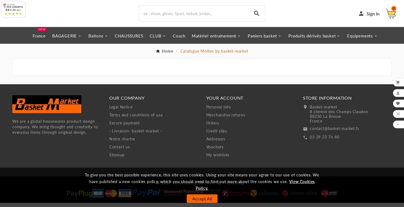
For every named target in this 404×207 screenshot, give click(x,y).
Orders (212, 127)
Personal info (218, 111)
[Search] (194, 15)
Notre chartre (122, 143)
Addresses (215, 143)
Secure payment (124, 127)
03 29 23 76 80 (324, 141)
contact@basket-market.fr (334, 132)
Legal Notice (121, 111)
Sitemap (117, 159)
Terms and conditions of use (136, 119)
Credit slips (216, 135)
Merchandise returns (225, 119)
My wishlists (218, 159)
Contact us (119, 151)
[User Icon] (369, 15)
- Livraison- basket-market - (135, 135)
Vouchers (215, 151)
